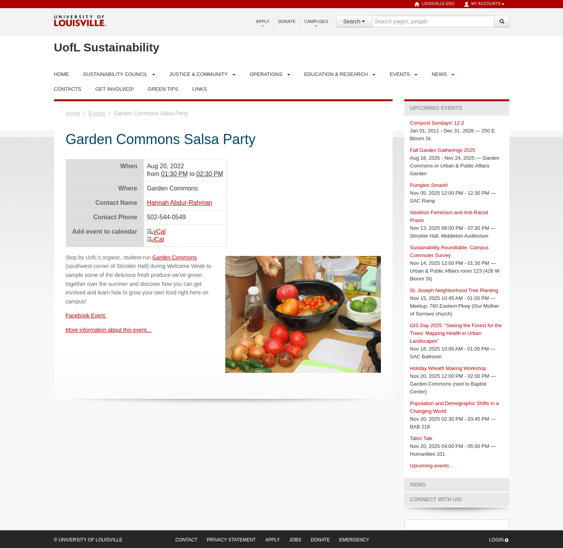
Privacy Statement (231, 540)
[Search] (502, 21)
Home (73, 113)
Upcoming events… (432, 466)
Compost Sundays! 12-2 (437, 123)
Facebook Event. (86, 315)
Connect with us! (436, 499)
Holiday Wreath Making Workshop (448, 368)
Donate (287, 21)
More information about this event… (109, 330)
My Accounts (484, 4)
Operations (265, 74)
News (439, 74)
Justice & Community (198, 74)
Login (499, 540)
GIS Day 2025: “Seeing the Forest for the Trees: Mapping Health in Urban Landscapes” (456, 333)
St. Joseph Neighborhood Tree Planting (454, 290)
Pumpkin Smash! (429, 185)
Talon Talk (421, 438)
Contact (186, 540)
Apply (263, 23)
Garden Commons (174, 257)
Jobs (295, 540)
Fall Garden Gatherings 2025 (442, 150)
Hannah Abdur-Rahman (179, 202)
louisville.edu (434, 4)
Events (399, 74)
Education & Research (336, 74)
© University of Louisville (88, 540)
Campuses (316, 23)
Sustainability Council (115, 74)
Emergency (354, 540)
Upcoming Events (436, 108)
